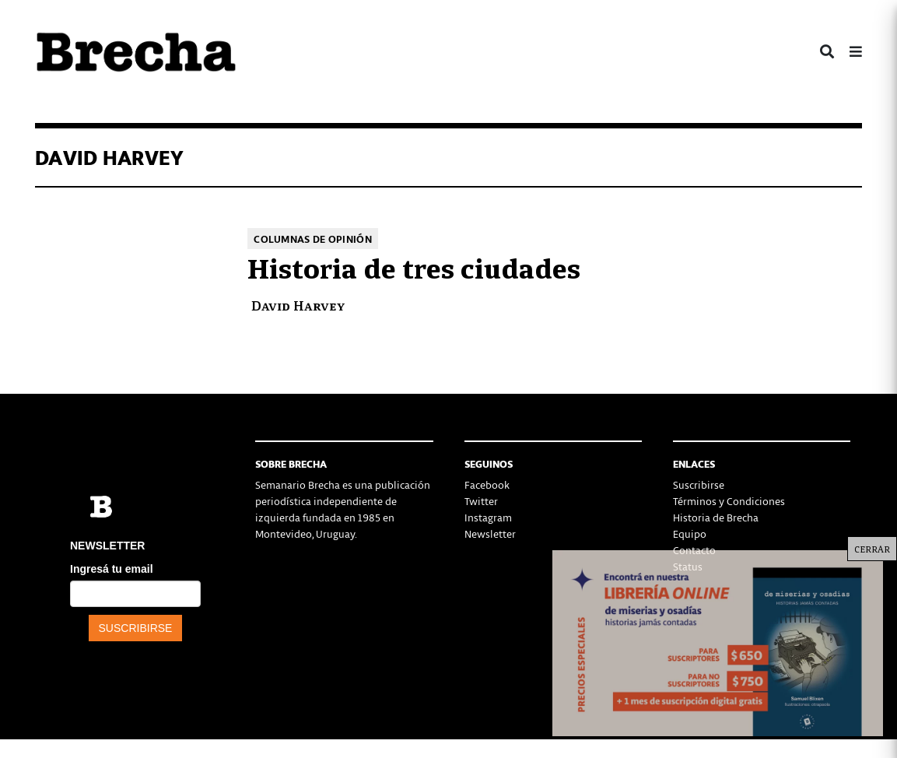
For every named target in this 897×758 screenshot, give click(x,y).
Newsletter (490, 533)
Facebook (487, 484)
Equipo (689, 533)
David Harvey (298, 305)
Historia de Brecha (716, 517)
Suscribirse (698, 484)
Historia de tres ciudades (413, 266)
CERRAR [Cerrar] (872, 548)
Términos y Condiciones (729, 500)
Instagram (488, 517)
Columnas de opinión (313, 238)
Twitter (481, 500)
